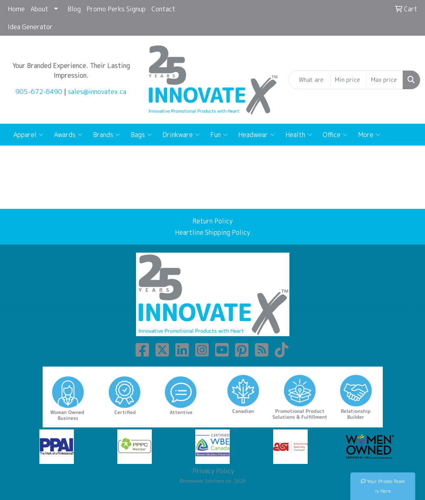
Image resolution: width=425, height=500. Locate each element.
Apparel (28, 134)
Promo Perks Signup (116, 8)
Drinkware (181, 134)
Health (298, 134)
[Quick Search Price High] (385, 80)
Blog (74, 8)
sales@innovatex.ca (97, 91)
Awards (68, 134)
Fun (219, 134)
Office (335, 134)
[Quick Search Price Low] (348, 80)
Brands (106, 134)
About (39, 8)
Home (16, 8)
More (369, 134)
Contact (163, 8)
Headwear (256, 134)
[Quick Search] (309, 80)
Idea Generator (30, 26)
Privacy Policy (212, 470)
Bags (141, 134)
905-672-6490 (38, 91)
